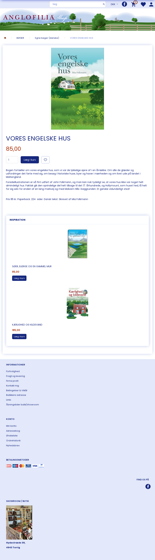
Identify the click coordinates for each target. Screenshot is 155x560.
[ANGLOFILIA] (77, 19)
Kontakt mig (12, 385)
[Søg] (104, 4)
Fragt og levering (15, 376)
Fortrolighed (13, 371)
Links (8, 399)
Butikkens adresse (16, 395)
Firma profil (12, 380)
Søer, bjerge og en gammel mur (32, 266)
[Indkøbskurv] (134, 4)
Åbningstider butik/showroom (22, 404)
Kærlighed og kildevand (27, 324)
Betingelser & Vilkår (16, 390)
